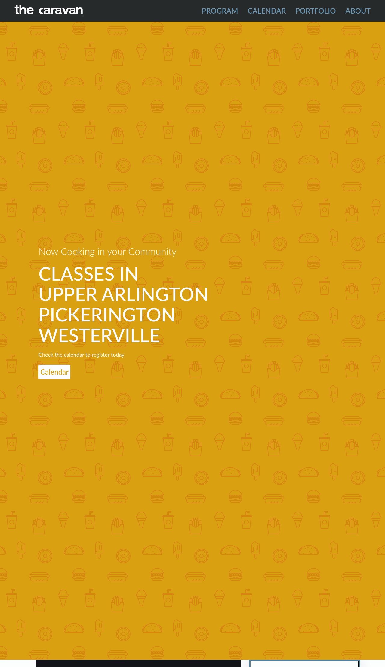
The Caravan (48, 11)
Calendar (267, 10)
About (358, 10)
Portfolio (315, 10)
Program (220, 10)
